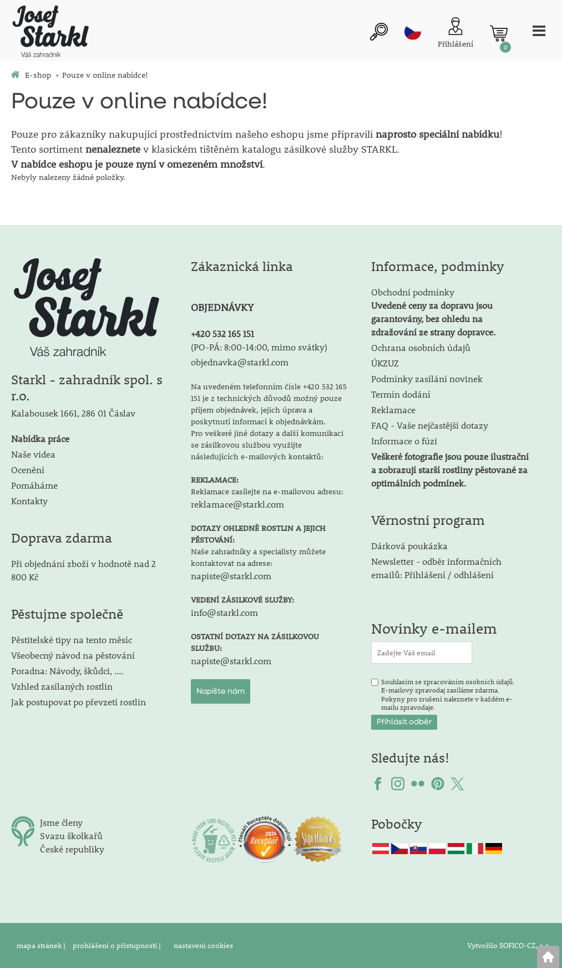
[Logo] (50, 33)
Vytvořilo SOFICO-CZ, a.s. (509, 945)
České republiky (72, 849)
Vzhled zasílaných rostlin (62, 686)
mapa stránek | (42, 945)
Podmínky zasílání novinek (427, 378)
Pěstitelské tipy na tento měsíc (71, 639)
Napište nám (220, 691)
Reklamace (393, 409)
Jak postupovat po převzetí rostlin (78, 702)
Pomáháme (34, 485)
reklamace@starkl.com (237, 504)
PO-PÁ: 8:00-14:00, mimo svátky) (260, 347)
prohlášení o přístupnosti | (118, 945)
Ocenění (27, 469)
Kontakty (29, 500)
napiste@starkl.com (231, 575)
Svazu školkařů (71, 835)
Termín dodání (401, 394)
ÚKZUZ (385, 363)
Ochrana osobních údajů (420, 347)
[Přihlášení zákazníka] (455, 33)
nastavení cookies (203, 945)
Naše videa (33, 454)
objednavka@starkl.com (239, 362)
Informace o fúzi (404, 441)
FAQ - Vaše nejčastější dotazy (429, 425)
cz (412, 31)
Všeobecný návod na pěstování (73, 655)
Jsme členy (61, 822)
